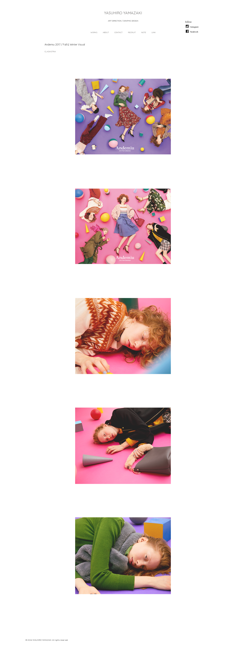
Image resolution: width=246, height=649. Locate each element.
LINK (154, 32)
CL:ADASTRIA (50, 51)
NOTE (143, 32)
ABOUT (106, 32)
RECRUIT (132, 32)
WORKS (94, 32)
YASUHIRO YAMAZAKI (123, 13)
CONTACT (118, 32)
